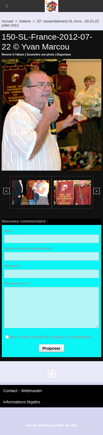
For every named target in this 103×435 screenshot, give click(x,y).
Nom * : (10, 231)
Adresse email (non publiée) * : (30, 248)
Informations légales (21, 401)
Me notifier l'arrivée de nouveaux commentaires (51, 337)
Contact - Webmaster (22, 390)
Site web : (12, 266)
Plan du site (67, 425)
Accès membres (40, 425)
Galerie (25, 21)
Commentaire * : (18, 283)
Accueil (7, 21)
